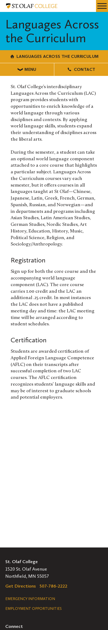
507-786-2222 (53, 586)
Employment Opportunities (33, 608)
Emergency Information (30, 599)
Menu (27, 69)
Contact (81, 69)
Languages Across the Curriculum (54, 56)
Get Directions (20, 586)
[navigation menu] (102, 6)
